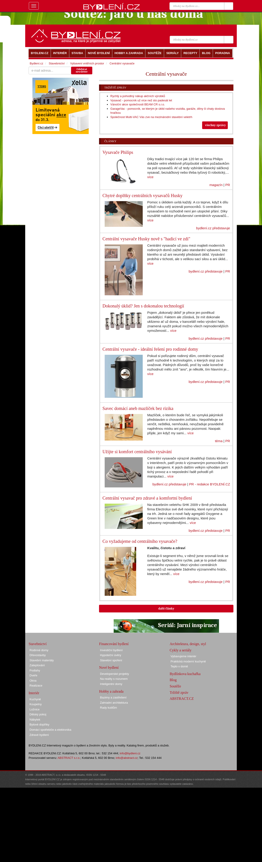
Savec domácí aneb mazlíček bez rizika (137, 408)
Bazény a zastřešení (113, 697)
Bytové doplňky (39, 724)
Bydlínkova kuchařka (185, 674)
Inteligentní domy (111, 684)
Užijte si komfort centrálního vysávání (137, 451)
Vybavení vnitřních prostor (87, 63)
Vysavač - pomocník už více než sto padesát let (141, 100)
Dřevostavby (37, 655)
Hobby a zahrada (111, 691)
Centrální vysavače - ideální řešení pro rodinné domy (150, 349)
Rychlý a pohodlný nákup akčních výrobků (137, 96)
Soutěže (175, 686)
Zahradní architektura (114, 702)
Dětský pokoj (37, 714)
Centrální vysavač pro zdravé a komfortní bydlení (147, 498)
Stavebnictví (57, 63)
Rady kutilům (108, 707)
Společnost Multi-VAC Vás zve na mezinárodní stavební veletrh (151, 117)
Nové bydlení (109, 667)
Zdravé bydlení (39, 735)
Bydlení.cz (36, 63)
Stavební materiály (41, 660)
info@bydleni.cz (130, 753)
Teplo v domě (179, 666)
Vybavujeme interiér (183, 656)
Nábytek (34, 719)
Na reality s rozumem (114, 678)
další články (166, 608)
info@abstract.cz (127, 758)
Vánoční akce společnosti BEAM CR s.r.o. (137, 104)
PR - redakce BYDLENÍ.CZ (209, 484)
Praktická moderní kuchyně (188, 661)
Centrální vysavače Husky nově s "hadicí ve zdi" (146, 238)
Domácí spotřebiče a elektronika (50, 729)
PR (227, 185)
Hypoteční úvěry (110, 655)
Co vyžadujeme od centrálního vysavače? (139, 541)
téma (219, 441)
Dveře (33, 675)
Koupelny (35, 704)
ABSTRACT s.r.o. (69, 758)
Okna (32, 680)
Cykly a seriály (181, 650)
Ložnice (34, 709)
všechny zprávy (215, 125)
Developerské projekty (114, 673)
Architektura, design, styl (188, 644)
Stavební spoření (111, 660)
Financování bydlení (114, 644)
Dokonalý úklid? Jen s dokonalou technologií (143, 305)
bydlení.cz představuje (213, 228)
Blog (173, 680)
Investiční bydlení (111, 650)
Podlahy (34, 670)
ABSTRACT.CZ (182, 699)
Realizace (35, 685)
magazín (215, 185)
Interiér (34, 693)
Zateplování (37, 665)
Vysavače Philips (117, 152)
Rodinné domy (38, 650)
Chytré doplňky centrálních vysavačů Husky (142, 195)
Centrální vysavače (122, 63)
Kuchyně (35, 699)
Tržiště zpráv (115, 87)
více (150, 177)
